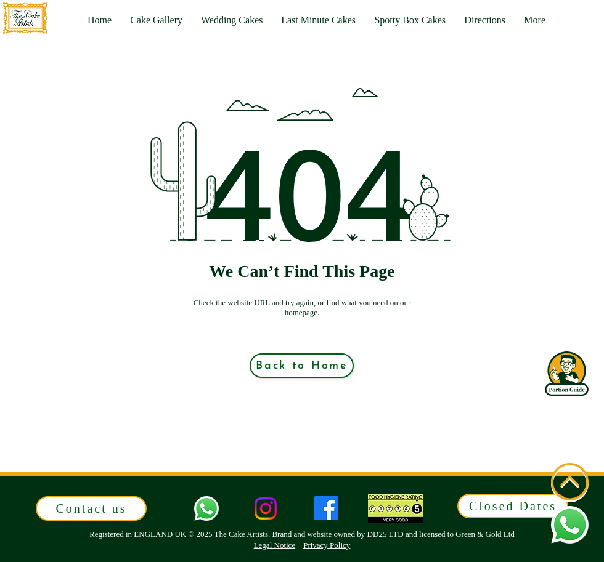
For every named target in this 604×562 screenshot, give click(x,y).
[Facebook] (326, 508)
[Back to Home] (302, 365)
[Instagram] (265, 508)
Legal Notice (275, 545)
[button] (535, 20)
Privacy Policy (326, 545)
